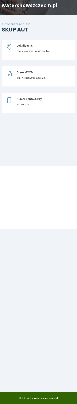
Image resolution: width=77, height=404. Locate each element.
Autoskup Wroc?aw (16, 24)
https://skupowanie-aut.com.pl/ (31, 77)
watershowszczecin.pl (30, 5)
